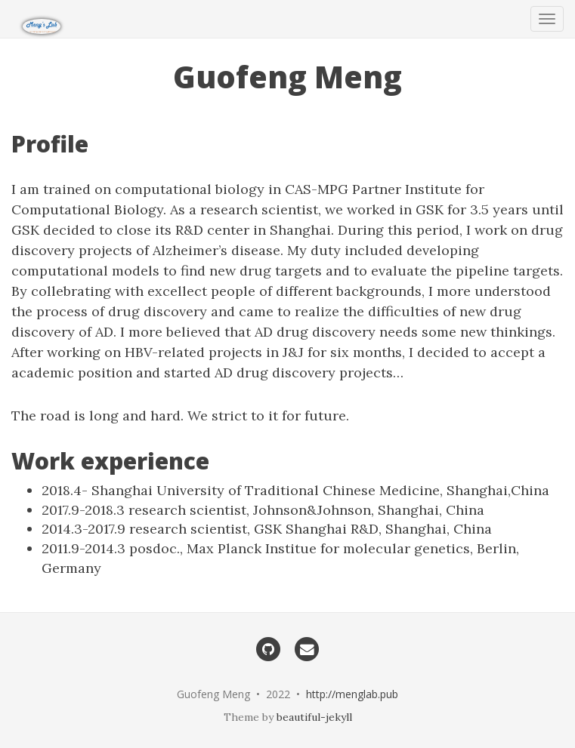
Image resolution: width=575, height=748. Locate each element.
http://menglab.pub (352, 694)
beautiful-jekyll (314, 717)
